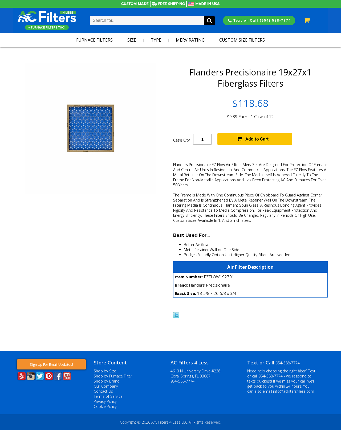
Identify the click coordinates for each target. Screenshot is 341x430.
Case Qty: (181, 140)
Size (131, 40)
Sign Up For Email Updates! (51, 364)
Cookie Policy (105, 406)
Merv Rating (190, 40)
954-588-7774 (182, 381)
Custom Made (135, 4)
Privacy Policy (105, 401)
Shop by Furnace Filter (113, 376)
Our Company (106, 386)
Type (156, 40)
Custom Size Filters (242, 40)
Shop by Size (105, 370)
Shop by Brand (107, 381)
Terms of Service (108, 396)
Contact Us (103, 391)
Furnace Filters (94, 40)
